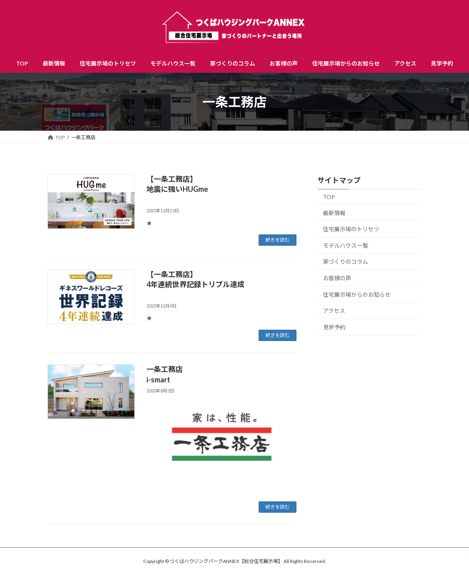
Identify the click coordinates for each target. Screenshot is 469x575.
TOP (329, 196)
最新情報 (334, 212)
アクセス (334, 310)
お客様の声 (337, 278)
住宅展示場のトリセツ (351, 229)
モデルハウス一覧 (345, 245)
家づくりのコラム (345, 262)
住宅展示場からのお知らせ (357, 294)
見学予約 (334, 327)
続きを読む (277, 240)
